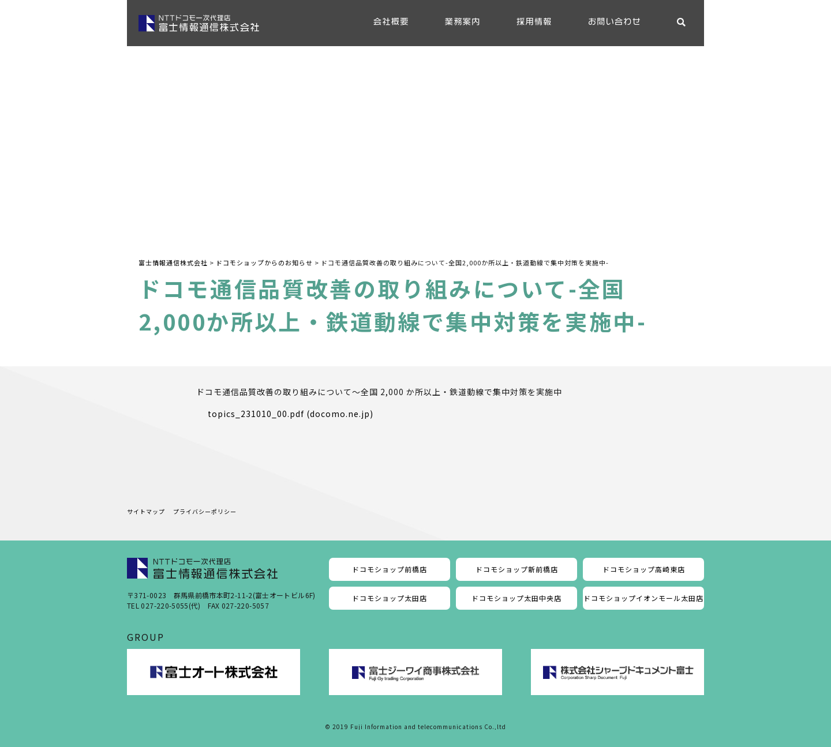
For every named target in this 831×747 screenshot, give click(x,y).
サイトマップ (146, 511)
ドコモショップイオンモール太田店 (643, 598)
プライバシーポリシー (205, 511)
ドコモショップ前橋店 (389, 569)
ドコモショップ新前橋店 (517, 569)
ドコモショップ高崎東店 (643, 569)
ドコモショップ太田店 (389, 598)
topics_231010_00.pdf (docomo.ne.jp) (290, 413)
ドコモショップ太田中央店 (516, 598)
